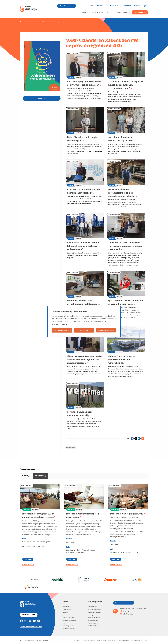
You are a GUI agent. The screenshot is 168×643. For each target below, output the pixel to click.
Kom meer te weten (59, 324)
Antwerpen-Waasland (94, 609)
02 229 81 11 (126, 611)
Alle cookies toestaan (61, 330)
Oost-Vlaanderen (93, 620)
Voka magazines (68, 626)
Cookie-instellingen (106, 330)
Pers (24, 640)
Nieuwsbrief (30, 640)
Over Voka (114, 6)
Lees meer (28, 559)
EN (20, 640)
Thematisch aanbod (69, 617)
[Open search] (146, 6)
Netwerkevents (97, 12)
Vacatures (101, 6)
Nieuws (90, 6)
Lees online (42, 98)
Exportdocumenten (69, 628)
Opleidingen (83, 12)
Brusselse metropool (94, 612)
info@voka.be (126, 614)
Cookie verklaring (112, 640)
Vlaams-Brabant (93, 623)
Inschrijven (28, 564)
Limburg (90, 615)
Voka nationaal (92, 607)
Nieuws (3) (26, 476)
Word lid (45, 640)
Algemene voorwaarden (88, 640)
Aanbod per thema (123, 12)
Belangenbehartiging (69, 620)
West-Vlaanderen (71, 447)
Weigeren (84, 330)
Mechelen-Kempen (94, 617)
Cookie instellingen (124, 640)
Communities (67, 615)
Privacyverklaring (101, 640)
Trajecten (110, 12)
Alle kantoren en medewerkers (31, 626)
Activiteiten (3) (40, 476)
